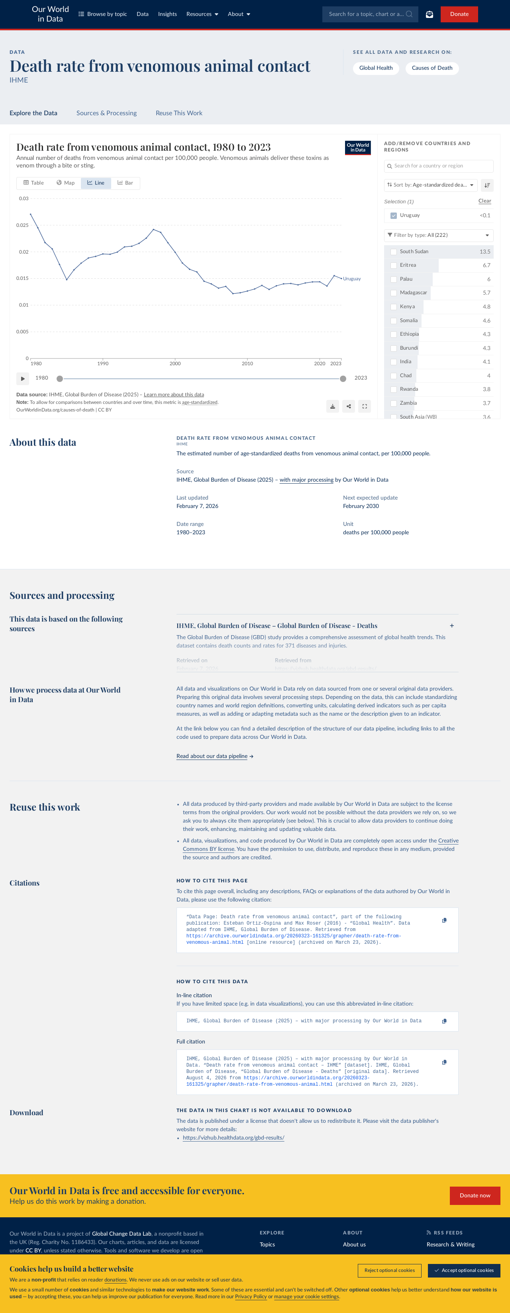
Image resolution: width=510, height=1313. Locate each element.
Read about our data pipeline (215, 756)
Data (143, 14)
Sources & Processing (106, 113)
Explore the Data (33, 113)
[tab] (33, 183)
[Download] (332, 406)
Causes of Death (432, 68)
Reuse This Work (179, 113)
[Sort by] (431, 185)
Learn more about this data (174, 395)
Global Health (376, 68)
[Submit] (408, 14)
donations (115, 1280)
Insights (167, 14)
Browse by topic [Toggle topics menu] (102, 14)
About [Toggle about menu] (239, 14)
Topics (267, 1253)
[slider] (59, 379)
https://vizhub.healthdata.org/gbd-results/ (233, 1147)
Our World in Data (50, 14)
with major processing (306, 480)
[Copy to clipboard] (436, 920)
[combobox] (370, 14)
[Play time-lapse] (22, 378)
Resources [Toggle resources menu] (202, 14)
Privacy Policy (251, 1296)
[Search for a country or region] (439, 166)
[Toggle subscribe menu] (429, 14)
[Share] (348, 406)
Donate (459, 14)
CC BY (105, 409)
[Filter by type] (439, 235)
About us (354, 1253)
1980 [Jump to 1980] (41, 378)
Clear (485, 201)
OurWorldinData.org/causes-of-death (55, 409)
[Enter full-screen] (364, 406)
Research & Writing (451, 1253)
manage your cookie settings (306, 1296)
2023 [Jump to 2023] (361, 378)
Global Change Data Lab (121, 1242)
